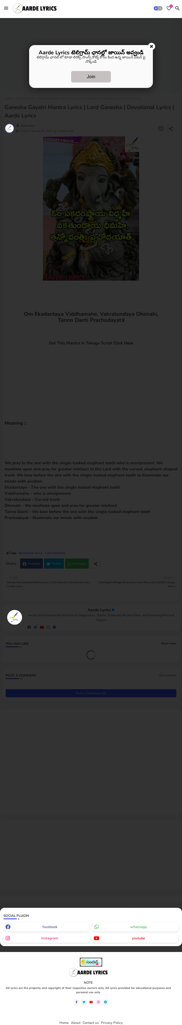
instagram (49, 938)
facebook (49, 926)
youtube (138, 938)
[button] (158, 8)
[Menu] (6, 8)
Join (91, 76)
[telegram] (105, 1002)
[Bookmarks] (168, 8)
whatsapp (138, 926)
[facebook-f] (76, 1002)
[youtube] (91, 1002)
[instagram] (98, 1002)
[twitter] (84, 1002)
